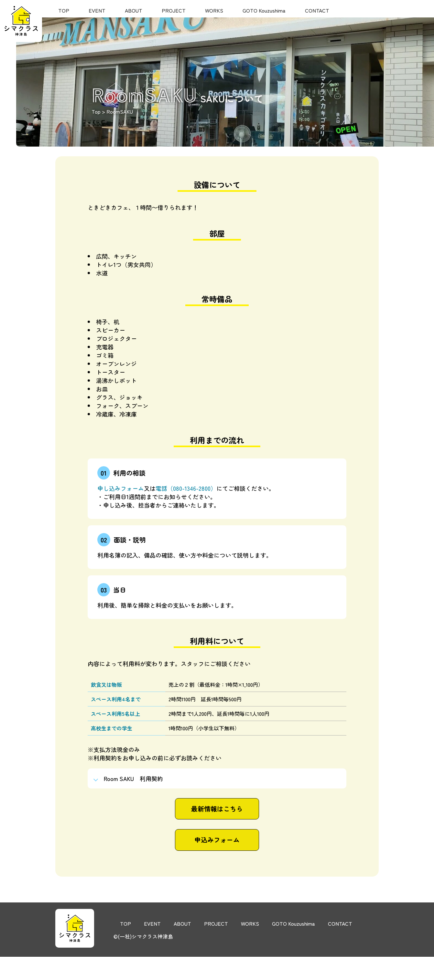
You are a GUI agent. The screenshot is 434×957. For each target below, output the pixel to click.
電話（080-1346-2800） (186, 488)
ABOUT (133, 10)
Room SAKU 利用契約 (134, 778)
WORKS (214, 10)
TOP (63, 10)
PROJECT (174, 10)
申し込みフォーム (120, 488)
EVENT (97, 10)
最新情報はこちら (217, 809)
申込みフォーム (217, 840)
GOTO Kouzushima (264, 10)
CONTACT (317, 10)
